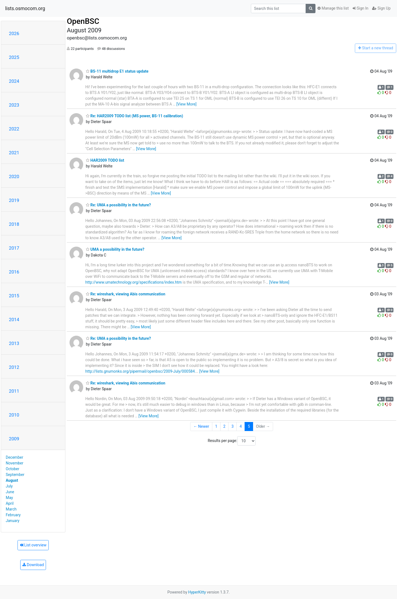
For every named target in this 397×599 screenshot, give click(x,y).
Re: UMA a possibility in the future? (118, 205)
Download (33, 565)
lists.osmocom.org (25, 8)
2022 (14, 129)
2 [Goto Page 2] (224, 426)
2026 (14, 33)
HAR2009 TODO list (105, 160)
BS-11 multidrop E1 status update (117, 71)
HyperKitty (197, 592)
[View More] (186, 104)
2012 (14, 367)
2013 (14, 343)
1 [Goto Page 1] (216, 426)
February (13, 515)
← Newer (201, 426)
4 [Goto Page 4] (241, 426)
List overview (33, 545)
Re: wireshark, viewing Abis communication (125, 294)
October (12, 469)
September (15, 474)
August (12, 480)
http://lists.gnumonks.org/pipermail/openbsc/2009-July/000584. (140, 371)
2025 (14, 57)
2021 (14, 152)
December (14, 457)
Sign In (361, 8)
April (10, 503)
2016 (14, 272)
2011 (14, 391)
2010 (14, 415)
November (14, 463)
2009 (14, 438)
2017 (14, 248)
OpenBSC (83, 21)
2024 (14, 81)
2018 (14, 224)
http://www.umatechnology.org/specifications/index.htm (133, 282)
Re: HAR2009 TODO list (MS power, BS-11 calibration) (134, 116)
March (11, 509)
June (10, 492)
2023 (14, 105)
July (9, 486)
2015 (14, 295)
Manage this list (333, 8)
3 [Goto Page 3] (232, 426)
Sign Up (381, 8)
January (12, 520)
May (9, 497)
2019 (14, 200)
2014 (14, 319)
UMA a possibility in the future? (115, 249)
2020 (14, 176)
